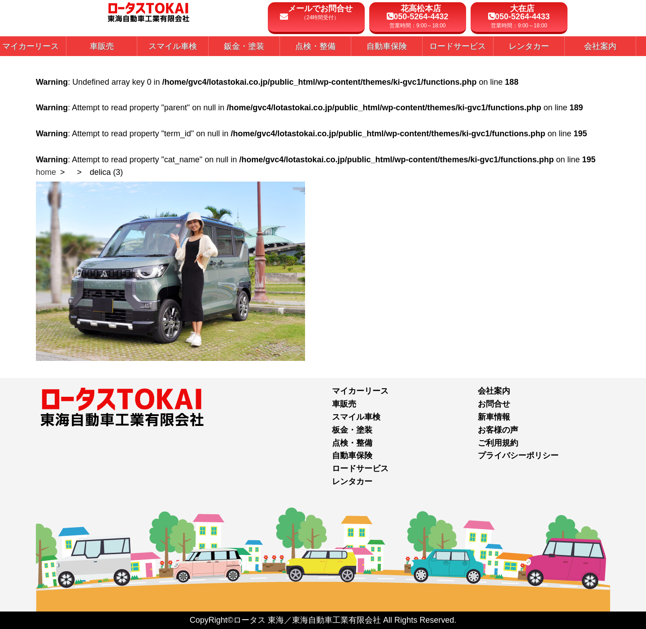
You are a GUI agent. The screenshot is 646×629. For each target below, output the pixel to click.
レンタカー (352, 481)
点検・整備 (352, 442)
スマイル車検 (356, 416)
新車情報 (494, 416)
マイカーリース (360, 390)
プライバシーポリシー (518, 455)
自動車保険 (352, 455)
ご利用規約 (498, 442)
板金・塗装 (352, 429)
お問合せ (494, 403)
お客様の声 (498, 429)
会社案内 (494, 390)
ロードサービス (360, 468)
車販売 (344, 403)
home (46, 172)
